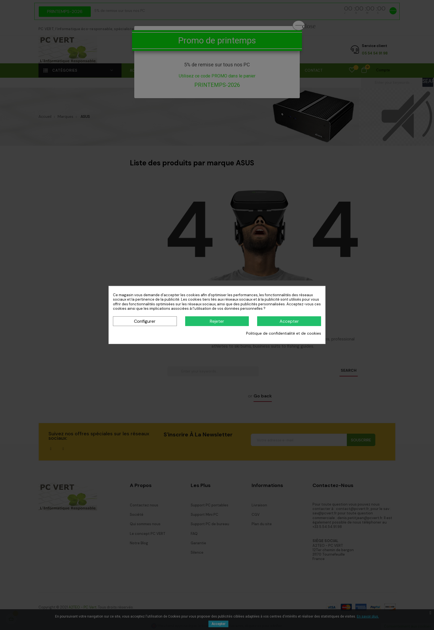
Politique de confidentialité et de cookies (283, 333)
